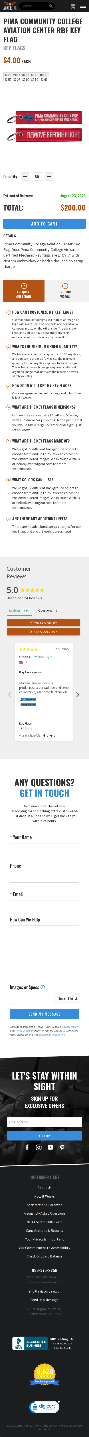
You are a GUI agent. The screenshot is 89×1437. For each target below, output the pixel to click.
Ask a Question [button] (46, 632)
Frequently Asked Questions (44, 1213)
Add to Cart (44, 224)
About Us (44, 1187)
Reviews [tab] (14, 610)
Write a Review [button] (45, 622)
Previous (9, 694)
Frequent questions (24, 294)
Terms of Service (24, 1030)
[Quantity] (37, 176)
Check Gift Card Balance (44, 1256)
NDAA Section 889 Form (45, 1222)
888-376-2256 (44, 1270)
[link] (44, 1408)
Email (17, 894)
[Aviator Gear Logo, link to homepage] (10, 6)
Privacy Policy (70, 1026)
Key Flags (25, 723)
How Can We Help (25, 919)
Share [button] (26, 729)
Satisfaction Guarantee (44, 1205)
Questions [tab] (45, 610)
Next (78, 694)
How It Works (44, 1196)
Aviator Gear (22, 1425)
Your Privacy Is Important (44, 1239)
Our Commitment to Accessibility (44, 1247)
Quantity (10, 176)
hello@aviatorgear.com (51, 1034)
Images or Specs (27, 987)
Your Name (22, 837)
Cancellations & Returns (44, 1230)
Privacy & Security (68, 1425)
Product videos (65, 294)
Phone (15, 866)
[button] (45, 735)
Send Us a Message (44, 1299)
